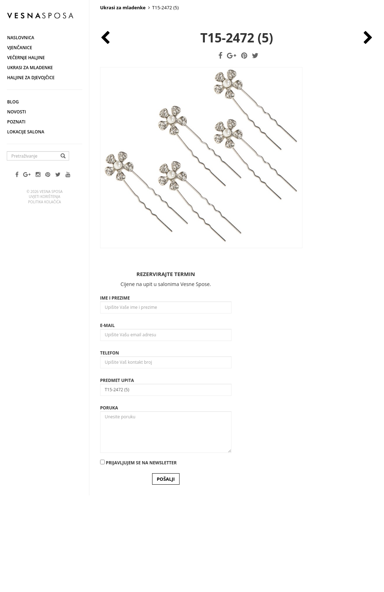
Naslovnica (20, 38)
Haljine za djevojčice (31, 78)
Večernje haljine (26, 58)
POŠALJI (166, 568)
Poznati (16, 122)
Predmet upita (117, 469)
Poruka (109, 497)
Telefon (109, 442)
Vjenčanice (19, 48)
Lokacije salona (25, 132)
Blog (13, 102)
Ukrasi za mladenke (30, 68)
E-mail (107, 415)
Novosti (16, 112)
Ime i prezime (115, 387)
